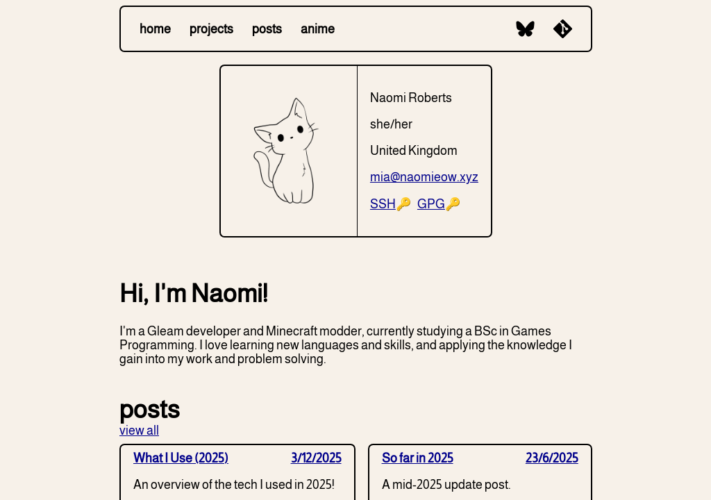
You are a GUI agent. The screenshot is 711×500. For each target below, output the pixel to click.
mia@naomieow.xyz (424, 177)
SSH (383, 204)
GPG (431, 204)
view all (139, 431)
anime (318, 29)
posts (267, 29)
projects (211, 29)
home (155, 29)
